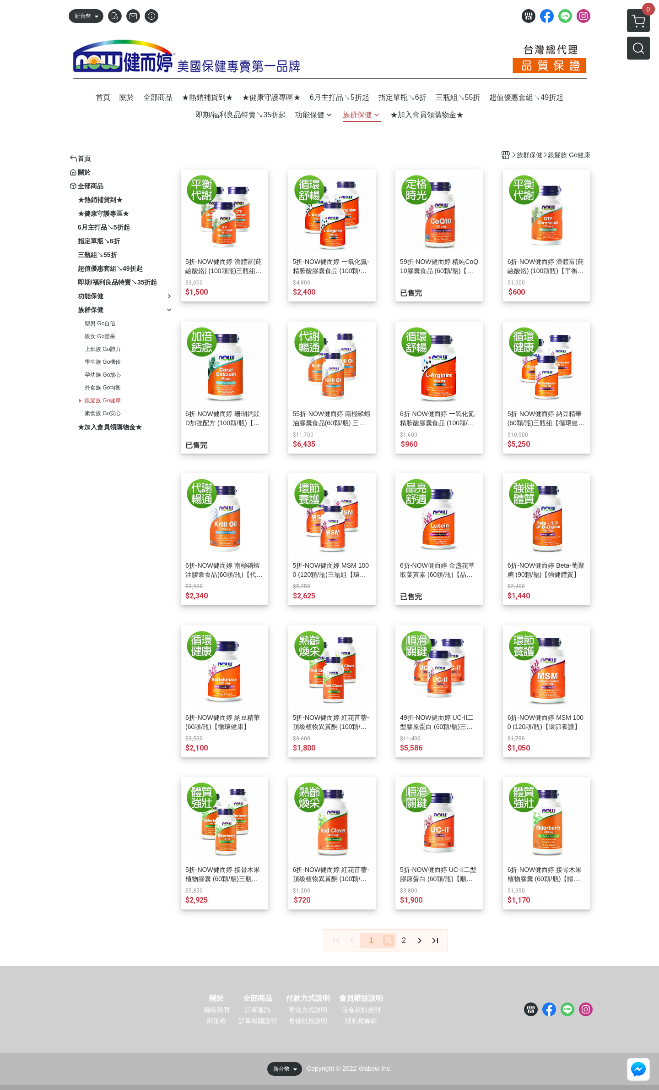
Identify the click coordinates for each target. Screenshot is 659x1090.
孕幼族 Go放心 (103, 375)
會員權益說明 (361, 998)
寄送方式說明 (308, 1010)
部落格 (216, 1021)
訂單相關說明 (257, 1021)
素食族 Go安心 (103, 413)
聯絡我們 (216, 1010)
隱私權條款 (361, 1021)
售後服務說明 (308, 1021)
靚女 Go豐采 (100, 336)
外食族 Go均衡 (103, 387)
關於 (216, 998)
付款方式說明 (308, 998)
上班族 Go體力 (103, 349)
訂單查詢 (257, 1010)
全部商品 (257, 998)
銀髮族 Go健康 (103, 400)
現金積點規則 (361, 1010)
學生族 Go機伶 (103, 362)
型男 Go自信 (100, 323)
